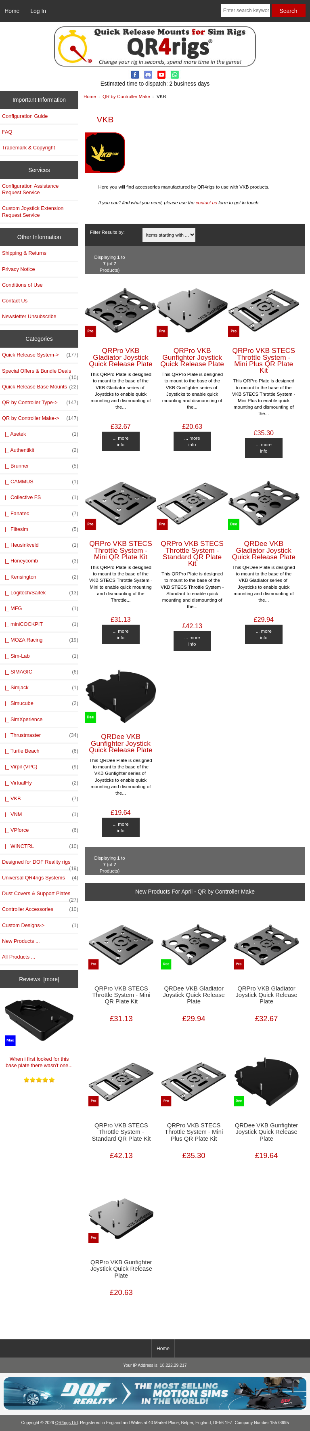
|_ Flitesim (40, 529)
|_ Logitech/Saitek (40, 593)
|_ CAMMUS (40, 481)
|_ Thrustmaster (40, 735)
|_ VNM (40, 814)
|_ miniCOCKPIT (40, 624)
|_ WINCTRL (40, 846)
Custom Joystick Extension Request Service (32, 211)
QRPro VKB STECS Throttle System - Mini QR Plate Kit (120, 549)
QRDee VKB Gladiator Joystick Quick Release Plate (263, 549)
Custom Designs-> (40, 925)
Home (11, 11)
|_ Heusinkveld (40, 545)
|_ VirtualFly (40, 783)
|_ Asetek (40, 434)
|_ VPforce (40, 830)
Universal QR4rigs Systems (40, 878)
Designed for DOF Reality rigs (40, 864)
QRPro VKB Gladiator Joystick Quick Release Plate (121, 356)
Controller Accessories (40, 909)
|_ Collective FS (40, 497)
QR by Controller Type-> (40, 402)
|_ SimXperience (22, 719)
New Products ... (21, 941)
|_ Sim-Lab (40, 656)
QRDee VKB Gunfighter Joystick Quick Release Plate (121, 742)
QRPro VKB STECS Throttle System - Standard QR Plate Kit (192, 553)
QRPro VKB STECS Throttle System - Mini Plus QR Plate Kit (263, 360)
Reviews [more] (39, 979)
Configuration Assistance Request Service (30, 189)
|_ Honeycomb (40, 561)
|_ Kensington (40, 577)
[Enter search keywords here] (245, 10)
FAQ (7, 132)
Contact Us (14, 301)
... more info (120, 441)
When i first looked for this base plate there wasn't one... (39, 1031)
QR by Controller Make (126, 96)
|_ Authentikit (40, 450)
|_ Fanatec (40, 513)
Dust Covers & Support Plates (40, 895)
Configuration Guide (25, 116)
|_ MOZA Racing (40, 640)
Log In (38, 11)
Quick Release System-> (40, 355)
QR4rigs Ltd (66, 1423)
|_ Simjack (40, 687)
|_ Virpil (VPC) (40, 767)
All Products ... (18, 957)
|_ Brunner (40, 466)
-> (40, 418)
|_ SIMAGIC (40, 672)
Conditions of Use (22, 285)
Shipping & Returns (24, 253)
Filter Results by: (107, 232)
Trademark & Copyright (28, 148)
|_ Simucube (40, 703)
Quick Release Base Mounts (40, 387)
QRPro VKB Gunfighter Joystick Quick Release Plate (192, 356)
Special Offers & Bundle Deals (40, 373)
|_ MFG (40, 608)
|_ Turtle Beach (40, 751)
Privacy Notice (18, 269)
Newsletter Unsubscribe (29, 316)
